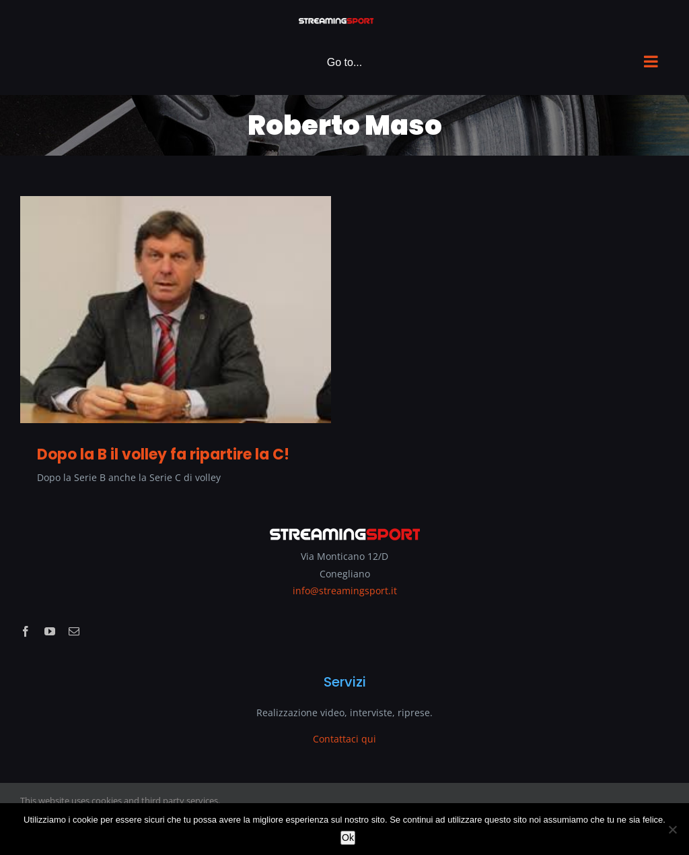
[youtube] (49, 631)
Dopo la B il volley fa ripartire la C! (163, 454)
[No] (672, 829)
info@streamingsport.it (345, 590)
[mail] (74, 631)
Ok (348, 837)
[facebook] (25, 631)
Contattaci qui (344, 738)
